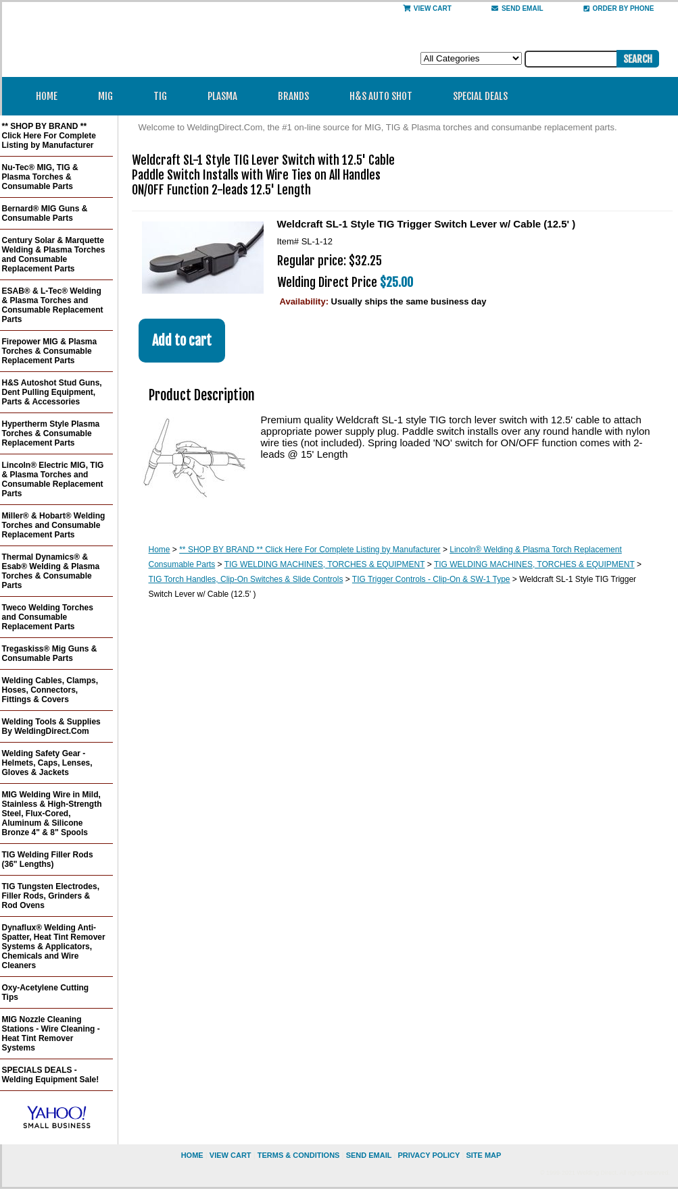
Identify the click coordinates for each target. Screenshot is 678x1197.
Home (46, 96)
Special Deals (480, 96)
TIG (164, 96)
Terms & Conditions (299, 1155)
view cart (230, 1155)
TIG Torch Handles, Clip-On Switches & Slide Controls (246, 579)
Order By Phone (618, 8)
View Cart (427, 8)
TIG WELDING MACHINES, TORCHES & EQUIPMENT (324, 564)
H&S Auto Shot (380, 96)
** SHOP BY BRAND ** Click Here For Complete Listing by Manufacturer (309, 549)
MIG (110, 96)
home (192, 1155)
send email (517, 8)
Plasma (227, 96)
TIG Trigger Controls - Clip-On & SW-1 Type (431, 579)
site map (483, 1155)
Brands (298, 96)
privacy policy (428, 1155)
